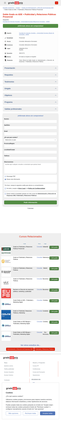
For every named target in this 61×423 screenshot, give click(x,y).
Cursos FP (36, 366)
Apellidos (7, 125)
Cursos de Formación (39, 372)
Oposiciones (36, 375)
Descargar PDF (11, 176)
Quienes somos (8, 366)
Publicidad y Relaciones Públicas (44, 349)
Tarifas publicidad (9, 369)
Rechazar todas (30, 413)
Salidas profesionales (13, 109)
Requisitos (9, 75)
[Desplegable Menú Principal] (5, 3)
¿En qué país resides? (11, 137)
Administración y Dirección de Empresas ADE (20, 349)
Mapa (5, 362)
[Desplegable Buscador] (56, 2)
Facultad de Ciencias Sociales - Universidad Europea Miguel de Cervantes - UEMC (26, 21)
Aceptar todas (48, 413)
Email (6, 131)
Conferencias (36, 369)
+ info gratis (54, 247)
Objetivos (8, 95)
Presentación (10, 68)
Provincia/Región (9, 143)
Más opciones (13, 413)
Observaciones (8, 162)
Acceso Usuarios (9, 372)
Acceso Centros (8, 375)
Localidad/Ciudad (9, 149)
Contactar (7, 380)
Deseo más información (13, 179)
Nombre (6, 119)
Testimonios (9, 82)
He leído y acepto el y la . (26, 188)
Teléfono (6, 155)
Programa (8, 102)
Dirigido (8, 88)
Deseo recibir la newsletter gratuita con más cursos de (31, 194)
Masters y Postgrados (39, 362)
